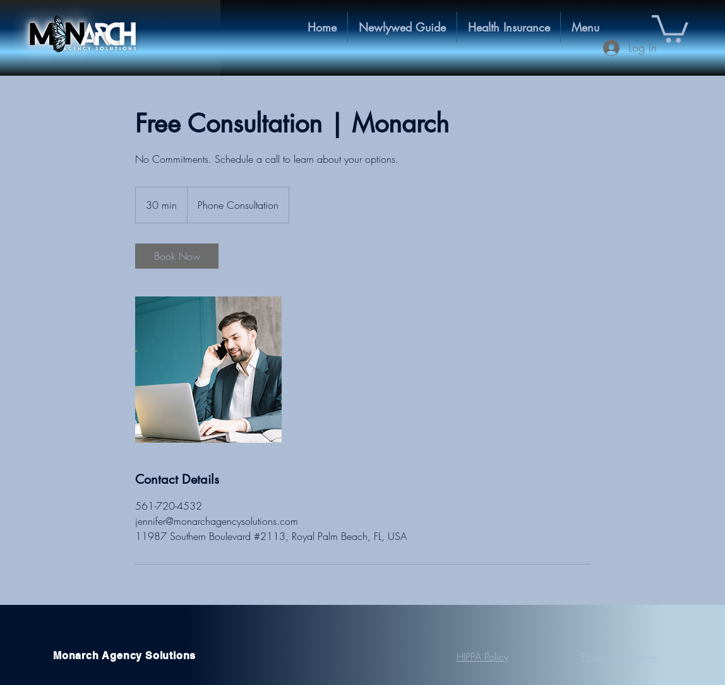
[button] (508, 27)
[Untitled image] (208, 369)
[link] (177, 256)
